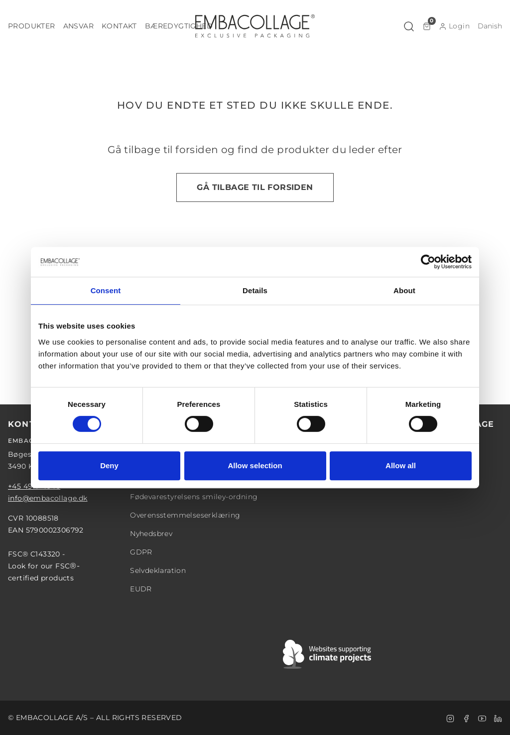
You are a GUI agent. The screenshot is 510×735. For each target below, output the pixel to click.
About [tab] (404, 290)
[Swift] (328, 654)
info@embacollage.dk (48, 498)
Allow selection (255, 465)
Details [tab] (255, 290)
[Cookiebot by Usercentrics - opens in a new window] (428, 261)
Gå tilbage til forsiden (255, 187)
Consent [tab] (106, 290)
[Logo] (255, 25)
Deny (109, 465)
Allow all (400, 465)
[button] (31, 26)
